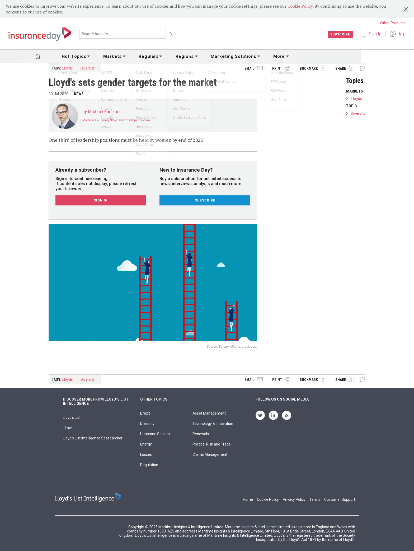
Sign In (375, 33)
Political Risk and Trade (211, 444)
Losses (146, 454)
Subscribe (340, 34)
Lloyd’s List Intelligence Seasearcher (93, 438)
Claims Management (209, 454)
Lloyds (67, 68)
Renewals (200, 434)
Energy (146, 444)
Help (401, 33)
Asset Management (209, 413)
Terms (314, 499)
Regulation (149, 465)
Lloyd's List (72, 417)
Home (248, 499)
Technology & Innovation (212, 423)
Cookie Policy (300, 6)
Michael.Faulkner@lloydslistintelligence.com (116, 120)
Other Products (393, 23)
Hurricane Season (155, 434)
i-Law (67, 428)
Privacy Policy (294, 499)
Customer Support (339, 499)
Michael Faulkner (104, 111)
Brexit (145, 413)
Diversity (88, 68)
